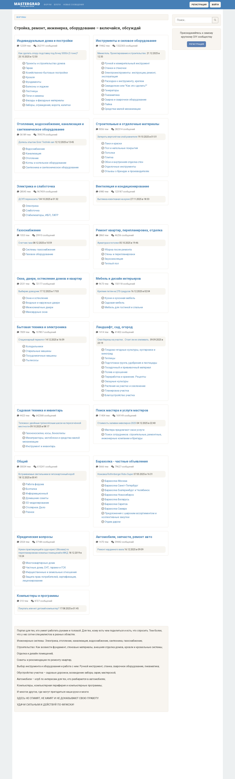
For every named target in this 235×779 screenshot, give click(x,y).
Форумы (21, 17)
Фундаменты (33, 81)
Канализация (33, 153)
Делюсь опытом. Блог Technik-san (36, 142)
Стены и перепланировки (120, 254)
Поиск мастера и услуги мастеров (122, 410)
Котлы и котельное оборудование (46, 162)
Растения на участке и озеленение (125, 386)
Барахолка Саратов (116, 504)
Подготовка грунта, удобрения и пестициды (131, 362)
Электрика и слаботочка (36, 186)
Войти (215, 4)
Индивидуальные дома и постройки (45, 41)
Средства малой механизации (123, 108)
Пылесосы (32, 360)
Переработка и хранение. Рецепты (125, 376)
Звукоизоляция (114, 258)
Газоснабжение (29, 230)
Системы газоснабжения (40, 249)
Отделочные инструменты (120, 166)
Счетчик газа (25, 243)
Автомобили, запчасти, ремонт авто (124, 537)
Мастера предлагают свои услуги (124, 429)
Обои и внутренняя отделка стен (124, 162)
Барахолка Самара (116, 508)
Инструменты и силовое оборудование (126, 41)
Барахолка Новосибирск (119, 494)
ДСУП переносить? (29, 199)
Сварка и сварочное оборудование (125, 99)
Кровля (30, 77)
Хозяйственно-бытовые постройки (47, 72)
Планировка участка (117, 390)
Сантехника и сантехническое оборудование (52, 167)
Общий (22, 461)
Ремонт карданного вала (110, 549)
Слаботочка (32, 210)
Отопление (32, 158)
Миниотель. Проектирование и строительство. (121, 53)
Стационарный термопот (32, 339)
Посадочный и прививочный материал (128, 367)
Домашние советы (37, 498)
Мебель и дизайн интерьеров (118, 278)
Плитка (109, 157)
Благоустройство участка (120, 395)
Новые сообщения (73, 4)
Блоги (57, 4)
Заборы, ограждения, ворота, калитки (48, 105)
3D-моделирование (37, 502)
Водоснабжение (35, 148)
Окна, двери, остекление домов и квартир (49, 278)
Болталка (31, 488)
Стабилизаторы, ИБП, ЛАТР (42, 215)
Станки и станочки (115, 68)
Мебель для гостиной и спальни (124, 307)
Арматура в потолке (108, 243)
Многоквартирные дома (40, 562)
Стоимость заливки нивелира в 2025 (116, 423)
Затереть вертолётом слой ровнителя (117, 136)
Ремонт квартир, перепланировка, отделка (129, 230)
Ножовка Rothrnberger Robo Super (115, 474)
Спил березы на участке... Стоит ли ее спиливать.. (123, 339)
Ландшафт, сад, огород (114, 327)
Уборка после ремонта (118, 249)
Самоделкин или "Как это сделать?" (126, 85)
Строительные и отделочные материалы (127, 124)
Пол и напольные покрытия (121, 148)
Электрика (32, 205)
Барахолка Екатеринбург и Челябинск (127, 490)
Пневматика (112, 95)
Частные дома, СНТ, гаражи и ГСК (46, 567)
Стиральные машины (38, 351)
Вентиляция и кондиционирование (122, 186)
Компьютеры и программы (38, 596)
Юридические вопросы (35, 537)
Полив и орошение (116, 372)
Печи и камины (35, 95)
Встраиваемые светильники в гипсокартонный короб (47, 474)
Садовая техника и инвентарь (40, 410)
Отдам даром (112, 521)
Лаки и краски (113, 143)
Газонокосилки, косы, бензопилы (45, 433)
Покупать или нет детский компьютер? (39, 608)
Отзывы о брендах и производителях (127, 171)
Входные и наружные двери (43, 302)
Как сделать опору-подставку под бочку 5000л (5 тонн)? (48, 53)
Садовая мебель (114, 302)
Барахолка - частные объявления (122, 461)
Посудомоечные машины (41, 355)
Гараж (29, 68)
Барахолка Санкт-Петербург (121, 485)
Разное (30, 512)
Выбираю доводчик (29, 291)
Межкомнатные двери (39, 307)
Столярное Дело (35, 507)
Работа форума (35, 484)
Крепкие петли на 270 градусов (114, 291)
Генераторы (112, 90)
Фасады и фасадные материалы (45, 100)
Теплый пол (112, 263)
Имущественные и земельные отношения (51, 572)
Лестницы (32, 91)
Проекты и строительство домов (45, 63)
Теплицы (110, 358)
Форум (47, 4)
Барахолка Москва (116, 480)
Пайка (108, 104)
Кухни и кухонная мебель (120, 298)
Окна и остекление (37, 298)
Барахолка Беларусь (117, 499)
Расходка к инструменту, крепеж (124, 81)
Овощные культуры (116, 381)
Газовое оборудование (39, 254)
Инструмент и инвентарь (40, 446)
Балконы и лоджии (37, 86)
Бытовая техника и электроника (41, 327)
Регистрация (199, 4)
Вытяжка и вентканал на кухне (113, 199)
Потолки (110, 152)
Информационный (37, 493)
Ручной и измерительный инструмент (127, 63)
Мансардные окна (36, 311)
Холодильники (34, 346)
